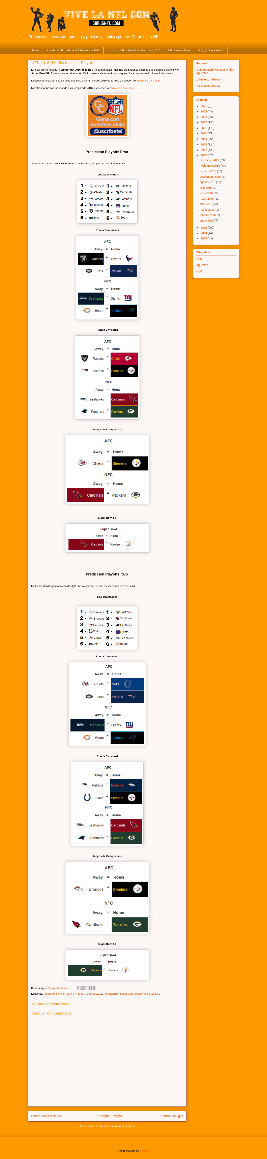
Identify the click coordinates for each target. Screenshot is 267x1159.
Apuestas (202, 265)
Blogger (144, 1150)
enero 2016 (207, 220)
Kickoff (69, 993)
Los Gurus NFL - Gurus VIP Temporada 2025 (73, 50)
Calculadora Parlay (208, 85)
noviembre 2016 (210, 165)
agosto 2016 (208, 182)
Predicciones (110, 993)
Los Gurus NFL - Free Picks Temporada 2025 (134, 50)
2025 (204, 106)
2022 (204, 122)
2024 (204, 111)
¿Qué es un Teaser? (209, 79)
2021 (204, 128)
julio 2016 (206, 187)
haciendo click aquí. (148, 80)
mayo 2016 (207, 198)
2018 (204, 144)
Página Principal (111, 1116)
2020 (204, 133)
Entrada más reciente (46, 1116)
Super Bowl (126, 993)
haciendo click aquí (122, 88)
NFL (77, 993)
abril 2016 (206, 204)
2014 (204, 233)
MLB (199, 271)
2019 (204, 138)
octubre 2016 (208, 171)
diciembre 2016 (210, 160)
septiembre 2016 (210, 176)
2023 (204, 117)
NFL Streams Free (179, 50)
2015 (204, 227)
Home (35, 50)
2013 (204, 238)
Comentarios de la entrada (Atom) (115, 1126)
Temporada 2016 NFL (147, 993)
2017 (204, 150)
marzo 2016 (207, 209)
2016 (204, 155)
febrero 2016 (208, 215)
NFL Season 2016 (91, 993)
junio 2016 (207, 193)
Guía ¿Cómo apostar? (211, 50)
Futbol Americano (53, 993)
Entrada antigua (172, 1116)
